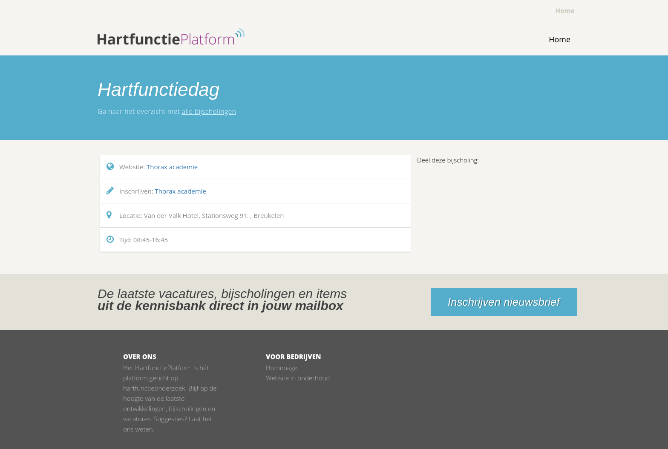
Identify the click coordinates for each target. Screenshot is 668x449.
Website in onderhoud (298, 378)
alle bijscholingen (208, 111)
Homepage (281, 367)
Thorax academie (172, 166)
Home (565, 10)
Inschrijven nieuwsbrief (504, 301)
